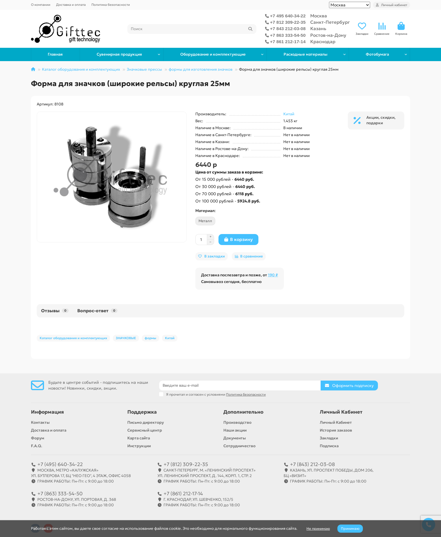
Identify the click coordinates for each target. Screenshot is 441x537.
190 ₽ (273, 275)
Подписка (329, 445)
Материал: (205, 210)
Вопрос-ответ (97, 310)
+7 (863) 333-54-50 (60, 493)
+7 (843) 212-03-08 (312, 464)
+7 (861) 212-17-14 (183, 493)
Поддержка (142, 412)
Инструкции (139, 445)
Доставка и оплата (71, 5)
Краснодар (322, 41)
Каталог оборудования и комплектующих (81, 69)
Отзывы (55, 310)
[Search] (192, 29)
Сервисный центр (144, 430)
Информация (47, 412)
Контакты (40, 422)
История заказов (336, 430)
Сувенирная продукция (119, 54)
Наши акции (235, 430)
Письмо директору (145, 422)
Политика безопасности (110, 5)
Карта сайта (138, 438)
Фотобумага (377, 54)
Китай (288, 114)
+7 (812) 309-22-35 (185, 464)
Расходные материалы (306, 54)
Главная (55, 54)
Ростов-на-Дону (328, 35)
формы (150, 338)
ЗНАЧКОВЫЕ (126, 338)
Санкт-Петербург (330, 22)
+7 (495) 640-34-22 (60, 464)
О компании (40, 5)
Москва (318, 16)
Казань (318, 28)
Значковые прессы (144, 69)
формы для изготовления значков (200, 69)
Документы (234, 438)
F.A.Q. (36, 445)
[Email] (240, 385)
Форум (37, 438)
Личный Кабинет (341, 412)
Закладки (329, 438)
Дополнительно (243, 412)
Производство (237, 422)
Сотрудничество (239, 445)
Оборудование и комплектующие (213, 54)
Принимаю (350, 528)
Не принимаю (318, 528)
